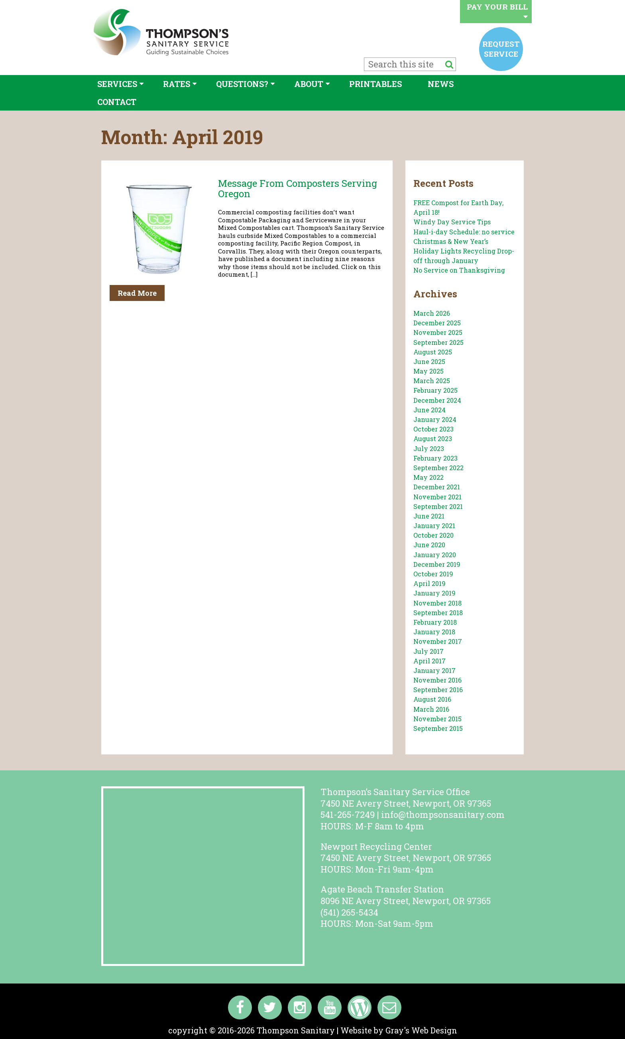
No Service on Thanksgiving (459, 270)
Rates (176, 84)
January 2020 (434, 554)
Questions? (242, 84)
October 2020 (433, 535)
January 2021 (434, 525)
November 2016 (437, 680)
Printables (375, 84)
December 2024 (437, 400)
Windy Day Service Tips (452, 222)
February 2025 (435, 390)
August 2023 (432, 438)
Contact (116, 102)
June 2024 (429, 410)
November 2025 (437, 332)
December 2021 (436, 487)
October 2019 (433, 574)
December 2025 (437, 323)
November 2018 (437, 603)
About (308, 84)
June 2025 (429, 361)
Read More (137, 293)
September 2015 (438, 728)
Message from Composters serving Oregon (297, 188)
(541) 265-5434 (349, 912)
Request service (501, 48)
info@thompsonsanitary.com (443, 814)
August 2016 (432, 699)
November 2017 (437, 641)
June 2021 (428, 516)
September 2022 (438, 467)
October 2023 (433, 429)
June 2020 (429, 544)
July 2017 (428, 651)
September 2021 (438, 506)
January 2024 (434, 419)
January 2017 (434, 670)
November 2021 (437, 497)
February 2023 (435, 458)
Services (117, 84)
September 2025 (438, 342)
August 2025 (432, 352)
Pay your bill (497, 11)
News (441, 84)
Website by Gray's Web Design (398, 1030)
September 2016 (438, 689)
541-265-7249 (347, 814)
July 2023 (428, 448)
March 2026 (431, 313)
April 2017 (429, 661)
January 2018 (434, 631)
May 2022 (428, 477)
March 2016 (431, 709)
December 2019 (436, 564)
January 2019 (434, 593)
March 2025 (431, 380)
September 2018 (438, 612)
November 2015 (437, 718)
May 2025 (428, 371)
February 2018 (435, 622)
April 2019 (429, 583)
